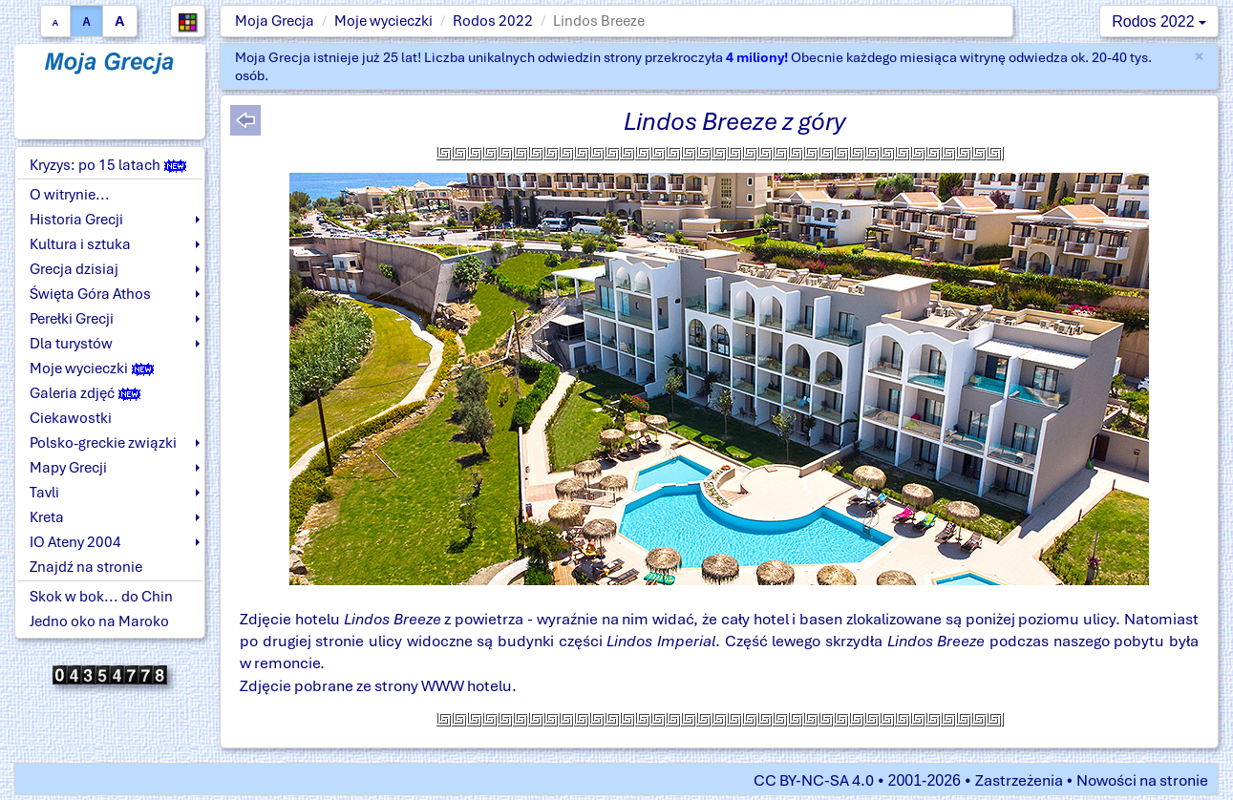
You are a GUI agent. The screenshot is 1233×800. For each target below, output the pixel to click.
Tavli (44, 492)
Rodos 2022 (493, 21)
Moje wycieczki (383, 21)
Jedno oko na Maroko (99, 621)
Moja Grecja (274, 21)
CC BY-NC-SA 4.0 (814, 780)
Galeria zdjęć (85, 393)
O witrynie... (70, 194)
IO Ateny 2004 (75, 542)
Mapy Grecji (68, 467)
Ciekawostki (71, 418)
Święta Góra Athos (90, 294)
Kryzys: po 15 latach (108, 165)
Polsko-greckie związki (103, 443)
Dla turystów (71, 343)
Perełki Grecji (72, 318)
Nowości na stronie (1142, 780)
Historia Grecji (76, 219)
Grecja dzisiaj (74, 269)
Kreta (47, 517)
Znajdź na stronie (86, 567)
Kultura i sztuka (80, 244)
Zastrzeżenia (1019, 780)
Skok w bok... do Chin (101, 596)
